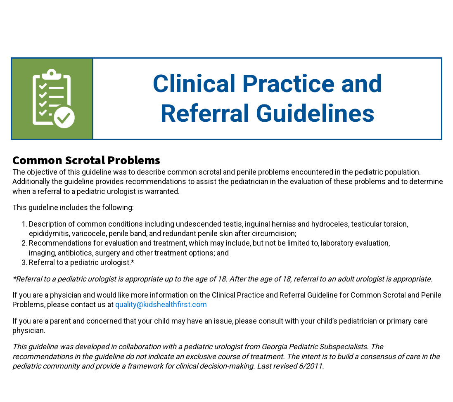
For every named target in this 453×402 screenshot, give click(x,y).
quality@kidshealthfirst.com (161, 304)
